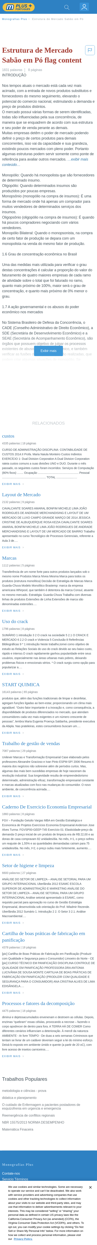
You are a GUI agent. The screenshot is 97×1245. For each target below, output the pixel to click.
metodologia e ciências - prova (24, 1090)
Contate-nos (11, 1173)
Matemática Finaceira (17, 1129)
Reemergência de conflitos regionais (28, 1115)
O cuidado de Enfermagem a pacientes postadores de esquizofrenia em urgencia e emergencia (41, 1106)
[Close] (90, 1191)
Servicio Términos (15, 1179)
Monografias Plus (14, 19)
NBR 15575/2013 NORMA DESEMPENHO (33, 1122)
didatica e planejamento (19, 1097)
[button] (90, 56)
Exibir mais (48, 351)
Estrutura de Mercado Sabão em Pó (58, 19)
